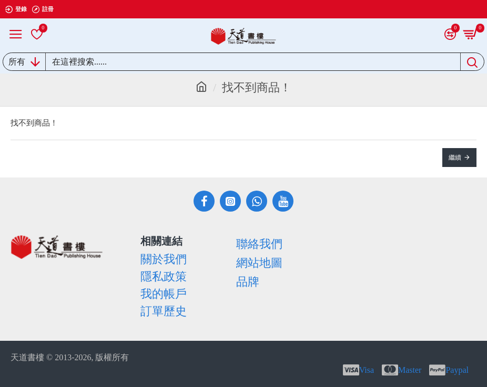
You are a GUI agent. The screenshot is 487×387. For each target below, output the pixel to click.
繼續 (455, 157)
